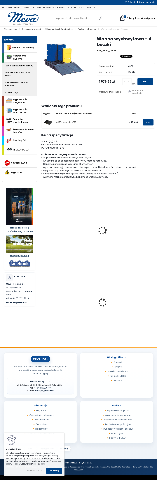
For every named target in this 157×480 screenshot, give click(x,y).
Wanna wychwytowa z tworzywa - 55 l (55, 306)
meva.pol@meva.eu (16, 302)
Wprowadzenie (10, 29)
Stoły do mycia (12, 92)
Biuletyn (118, 380)
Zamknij (54, 470)
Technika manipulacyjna (17, 121)
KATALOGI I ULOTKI (75, 7)
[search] (100, 19)
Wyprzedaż (13, 172)
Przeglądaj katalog (19, 227)
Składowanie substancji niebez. (59, 29)
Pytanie (118, 366)
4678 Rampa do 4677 (66, 122)
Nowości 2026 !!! (16, 163)
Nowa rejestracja (147, 2)
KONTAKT (26, 7)
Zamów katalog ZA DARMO (19, 231)
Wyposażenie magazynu (16, 101)
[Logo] (20, 18)
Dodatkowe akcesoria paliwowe (16, 84)
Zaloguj (131, 2)
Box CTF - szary (90, 304)
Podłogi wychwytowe (87, 29)
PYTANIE (37, 7)
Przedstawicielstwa (118, 371)
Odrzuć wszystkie (34, 470)
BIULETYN (91, 7)
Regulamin (41, 410)
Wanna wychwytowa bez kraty (136, 227)
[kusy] (127, 81)
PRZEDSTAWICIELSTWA (54, 7)
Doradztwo (41, 424)
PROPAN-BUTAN (17, 150)
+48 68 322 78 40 (42, 388)
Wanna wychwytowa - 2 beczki (56, 235)
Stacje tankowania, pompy (18, 65)
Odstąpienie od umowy (41, 415)
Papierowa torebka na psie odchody (134, 306)
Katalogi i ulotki (118, 376)
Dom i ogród (15, 140)
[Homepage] (3, 7)
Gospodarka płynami (31, 29)
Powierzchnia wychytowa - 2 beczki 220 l (97, 235)
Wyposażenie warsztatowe (16, 111)
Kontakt (118, 362)
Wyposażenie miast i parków (20, 131)
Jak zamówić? (41, 419)
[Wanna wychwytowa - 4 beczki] (64, 59)
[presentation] (42, 227)
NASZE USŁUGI (13, 7)
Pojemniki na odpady (20, 48)
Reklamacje (41, 428)
